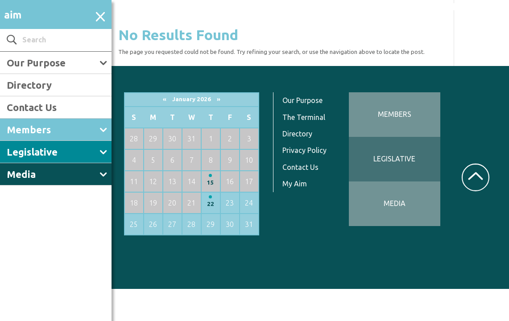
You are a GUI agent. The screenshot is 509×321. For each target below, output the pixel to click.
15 (210, 182)
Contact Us (32, 107)
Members (29, 129)
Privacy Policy (304, 150)
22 (210, 204)
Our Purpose (36, 62)
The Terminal (303, 117)
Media (21, 174)
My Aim (294, 184)
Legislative (32, 151)
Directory (29, 85)
